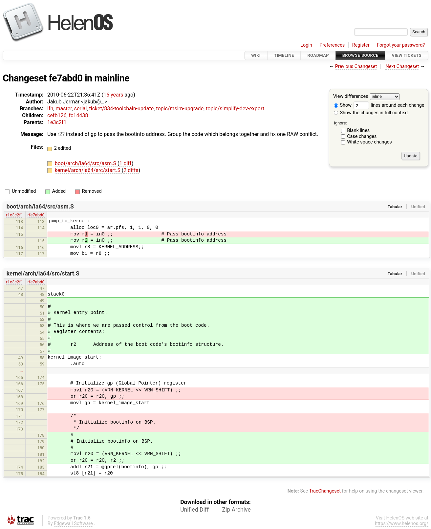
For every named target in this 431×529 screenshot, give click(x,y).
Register (361, 45)
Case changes (362, 136)
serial (80, 108)
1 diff (125, 163)
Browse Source (360, 55)
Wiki (256, 55)
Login (306, 45)
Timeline (284, 55)
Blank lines (358, 130)
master (63, 108)
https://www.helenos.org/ (401, 523)
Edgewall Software (73, 523)
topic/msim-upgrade (180, 108)
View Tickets (406, 55)
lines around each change (389, 105)
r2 (59, 134)
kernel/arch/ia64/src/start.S (88, 170)
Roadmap (318, 55)
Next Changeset (402, 66)
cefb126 (56, 115)
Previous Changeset (356, 66)
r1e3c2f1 (14, 214)
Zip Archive (236, 509)
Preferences (332, 45)
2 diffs (130, 170)
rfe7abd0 (36, 214)
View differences (350, 96)
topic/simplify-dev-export (235, 108)
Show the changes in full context (371, 113)
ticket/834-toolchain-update (121, 108)
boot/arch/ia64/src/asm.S (86, 163)
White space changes (369, 142)
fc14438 (78, 115)
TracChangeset (325, 491)
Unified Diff (194, 509)
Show (343, 105)
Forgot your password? (401, 45)
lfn (50, 108)
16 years (113, 95)
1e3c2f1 (56, 122)
